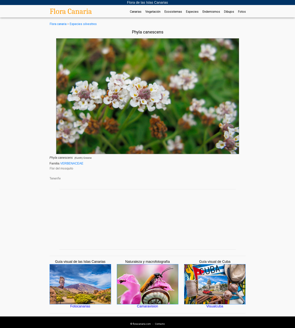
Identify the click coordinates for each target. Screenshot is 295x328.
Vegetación (152, 11)
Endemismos (211, 11)
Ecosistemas (173, 11)
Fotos (242, 11)
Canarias (135, 11)
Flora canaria (58, 24)
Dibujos (229, 11)
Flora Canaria (71, 11)
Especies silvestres (83, 24)
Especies (192, 11)
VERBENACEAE (71, 163)
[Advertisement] (148, 219)
